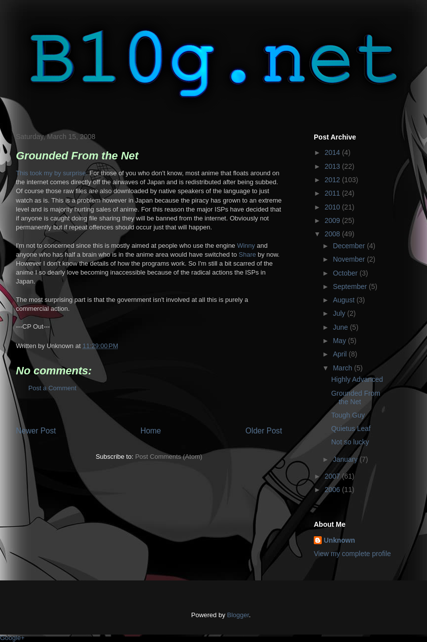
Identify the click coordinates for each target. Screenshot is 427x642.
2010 (333, 207)
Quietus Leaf (350, 428)
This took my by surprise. (52, 173)
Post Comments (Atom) (168, 456)
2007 (333, 476)
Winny (246, 245)
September (350, 286)
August (344, 300)
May (340, 341)
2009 (333, 220)
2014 (333, 152)
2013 (333, 166)
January (346, 459)
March (343, 368)
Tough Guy (348, 415)
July (340, 313)
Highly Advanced (357, 379)
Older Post (263, 431)
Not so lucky (350, 442)
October (346, 273)
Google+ (12, 638)
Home (151, 431)
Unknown (339, 540)
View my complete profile (352, 554)
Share (247, 254)
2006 (333, 490)
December (349, 246)
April (341, 354)
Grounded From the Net (355, 397)
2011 (333, 193)
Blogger (238, 615)
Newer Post (36, 431)
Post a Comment (52, 388)
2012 (333, 180)
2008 (333, 234)
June (341, 327)
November (349, 259)
